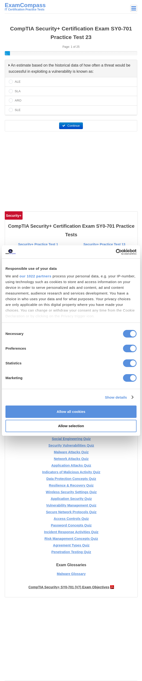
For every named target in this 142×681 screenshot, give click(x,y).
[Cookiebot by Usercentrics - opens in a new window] (116, 252)
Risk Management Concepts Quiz (71, 539)
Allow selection (71, 426)
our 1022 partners (35, 276)
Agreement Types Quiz (71, 545)
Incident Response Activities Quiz (71, 532)
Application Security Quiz (71, 499)
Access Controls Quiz (71, 519)
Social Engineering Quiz (71, 439)
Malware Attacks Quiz (71, 452)
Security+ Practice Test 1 (38, 244)
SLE (18, 110)
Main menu (133, 8)
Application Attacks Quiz (71, 465)
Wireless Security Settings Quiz (71, 492)
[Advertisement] (71, 169)
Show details (116, 397)
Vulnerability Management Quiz (71, 505)
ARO (18, 100)
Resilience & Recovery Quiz (71, 485)
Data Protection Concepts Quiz (71, 479)
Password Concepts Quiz (71, 525)
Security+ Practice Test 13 (104, 244)
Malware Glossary (71, 574)
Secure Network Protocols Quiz (71, 512)
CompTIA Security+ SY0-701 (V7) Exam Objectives (68, 587)
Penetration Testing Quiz (71, 552)
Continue (71, 125)
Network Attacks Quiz (71, 459)
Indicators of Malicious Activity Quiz (71, 472)
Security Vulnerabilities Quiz (71, 445)
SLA (18, 91)
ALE (18, 81)
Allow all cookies (71, 412)
